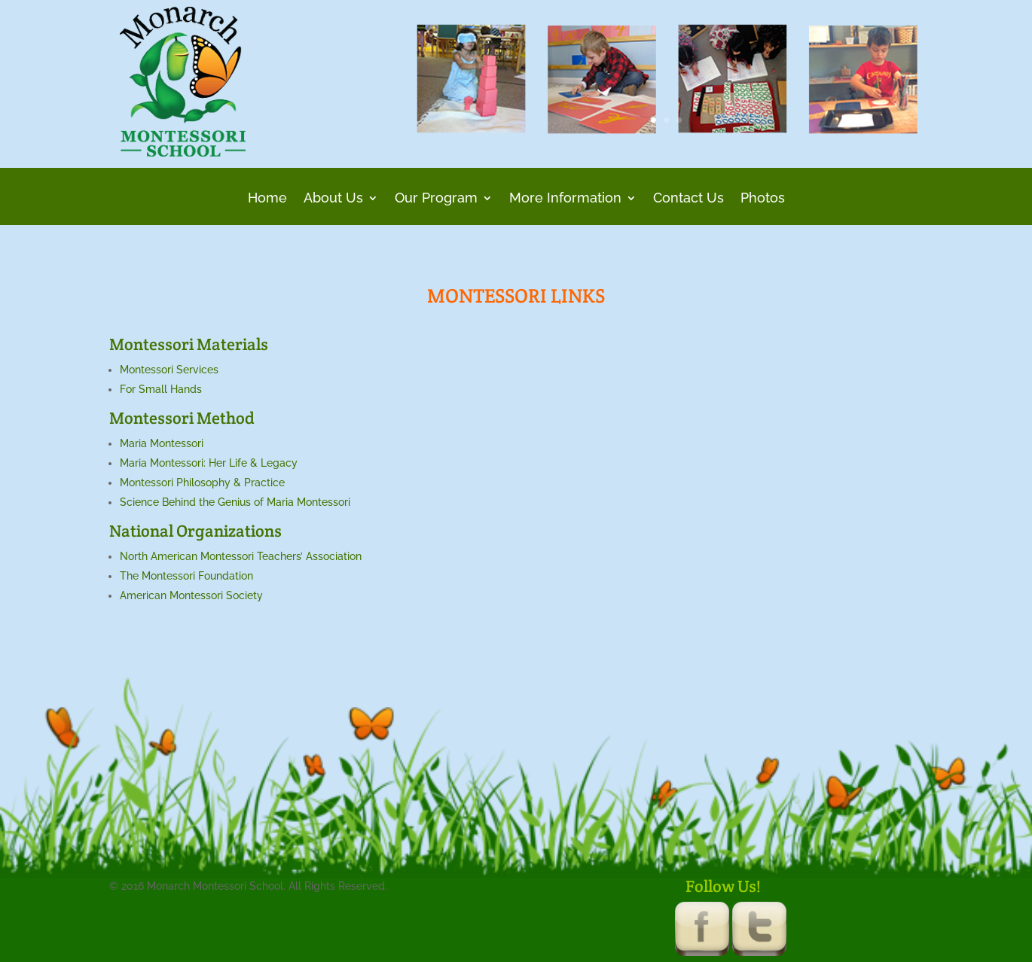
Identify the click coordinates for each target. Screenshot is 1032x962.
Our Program (436, 199)
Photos (762, 199)
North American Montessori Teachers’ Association (241, 556)
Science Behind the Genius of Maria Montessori (235, 502)
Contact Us (688, 199)
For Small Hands (161, 389)
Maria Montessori (161, 443)
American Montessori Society (191, 595)
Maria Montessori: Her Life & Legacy (209, 463)
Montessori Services (169, 370)
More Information (565, 199)
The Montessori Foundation (186, 576)
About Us (333, 199)
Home (267, 199)
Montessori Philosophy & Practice (202, 482)
